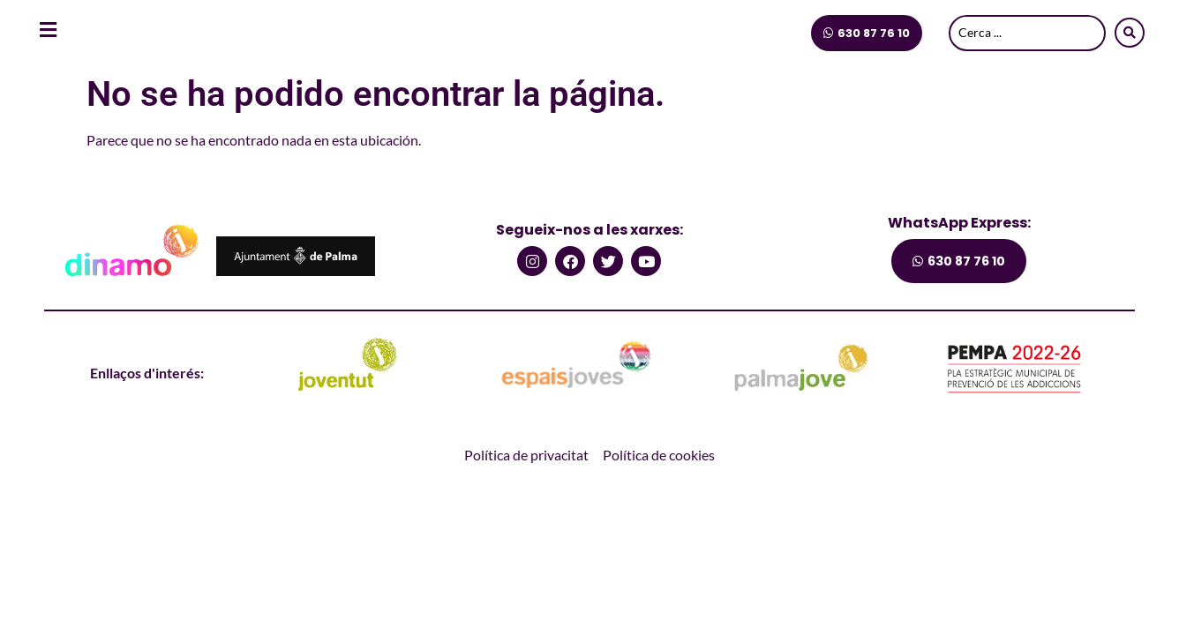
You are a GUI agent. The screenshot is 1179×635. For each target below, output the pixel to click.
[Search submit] (1130, 33)
